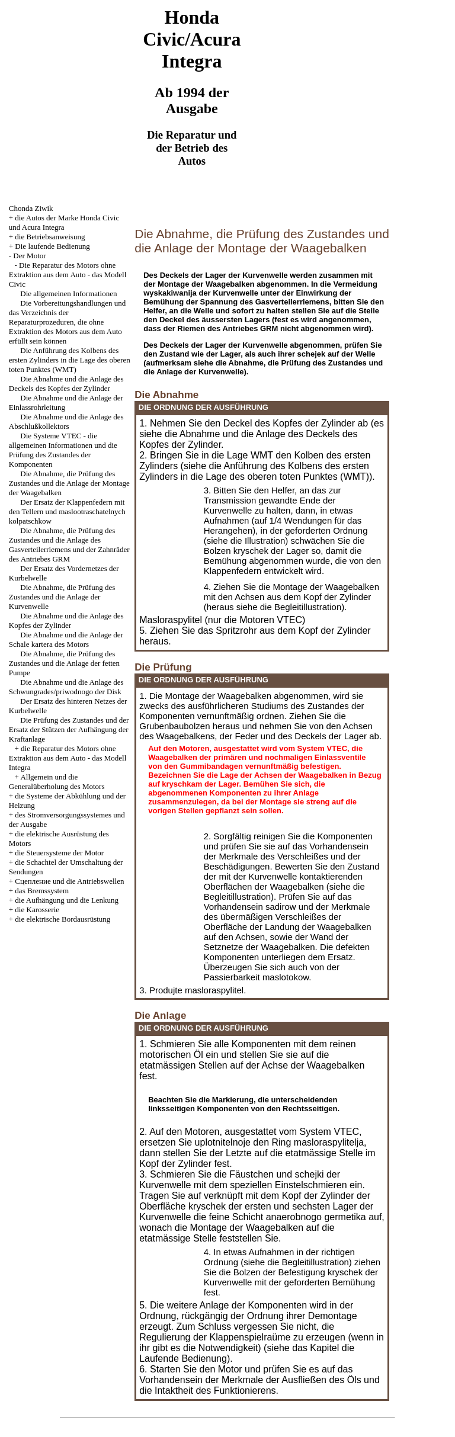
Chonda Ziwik (31, 208)
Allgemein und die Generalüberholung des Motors (57, 781)
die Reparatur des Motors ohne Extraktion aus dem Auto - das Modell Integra (68, 758)
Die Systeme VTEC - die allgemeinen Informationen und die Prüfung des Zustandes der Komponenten (63, 450)
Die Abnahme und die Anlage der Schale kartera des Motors (66, 639)
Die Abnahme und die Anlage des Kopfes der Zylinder (66, 620)
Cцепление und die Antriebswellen (69, 881)
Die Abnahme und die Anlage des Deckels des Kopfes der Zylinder (66, 383)
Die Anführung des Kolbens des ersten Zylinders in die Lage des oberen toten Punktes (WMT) (69, 360)
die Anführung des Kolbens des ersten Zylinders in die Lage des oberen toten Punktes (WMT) (254, 471)
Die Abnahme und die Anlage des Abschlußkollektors (66, 421)
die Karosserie (37, 909)
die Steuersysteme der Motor (59, 852)
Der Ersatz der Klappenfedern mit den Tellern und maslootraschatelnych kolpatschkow (67, 511)
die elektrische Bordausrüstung (62, 919)
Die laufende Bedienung (52, 246)
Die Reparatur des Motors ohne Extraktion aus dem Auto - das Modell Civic (68, 274)
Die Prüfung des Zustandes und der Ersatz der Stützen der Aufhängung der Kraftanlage (69, 729)
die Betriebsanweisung (50, 236)
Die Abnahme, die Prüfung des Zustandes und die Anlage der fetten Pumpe (64, 663)
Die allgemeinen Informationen (68, 293)
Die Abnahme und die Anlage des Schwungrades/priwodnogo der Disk (66, 687)
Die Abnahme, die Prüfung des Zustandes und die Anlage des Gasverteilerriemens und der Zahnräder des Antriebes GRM (69, 544)
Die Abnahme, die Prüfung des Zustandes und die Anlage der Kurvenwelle (62, 597)
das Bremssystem (42, 890)
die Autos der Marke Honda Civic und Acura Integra (64, 222)
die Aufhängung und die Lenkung (66, 900)
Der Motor (29, 255)
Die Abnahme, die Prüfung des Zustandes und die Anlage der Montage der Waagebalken (69, 483)
